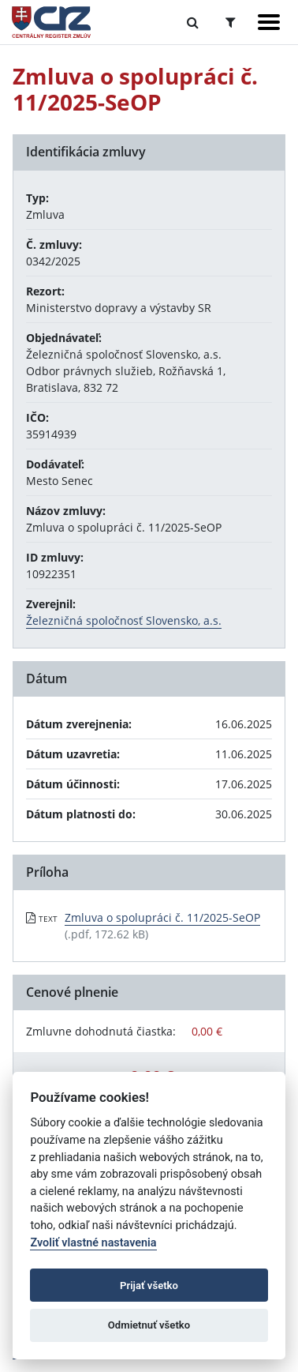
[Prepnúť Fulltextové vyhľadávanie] (193, 22)
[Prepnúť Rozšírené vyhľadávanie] (230, 22)
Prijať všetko (149, 1285)
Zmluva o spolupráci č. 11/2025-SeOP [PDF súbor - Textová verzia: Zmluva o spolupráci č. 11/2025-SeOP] (162, 917)
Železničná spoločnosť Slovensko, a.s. (124, 620)
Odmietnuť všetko (149, 1325)
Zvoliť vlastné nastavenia (93, 1243)
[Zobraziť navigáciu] (268, 22)
